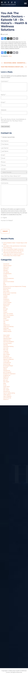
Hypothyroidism (7, 338)
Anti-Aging (6, 272)
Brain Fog (5, 289)
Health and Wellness (8, 326)
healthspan (6, 328)
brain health (6, 291)
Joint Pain (5, 348)
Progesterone (6, 375)
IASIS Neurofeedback (8, 341)
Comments (4, 183)
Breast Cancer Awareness (9, 293)
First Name (5, 141)
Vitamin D (5, 399)
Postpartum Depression (9, 373)
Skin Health (6, 381)
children (5, 297)
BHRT (4, 284)
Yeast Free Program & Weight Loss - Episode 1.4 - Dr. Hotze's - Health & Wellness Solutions (14, 66)
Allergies (5, 270)
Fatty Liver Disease (8, 313)
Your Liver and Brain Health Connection (13, 249)
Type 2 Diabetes (7, 396)
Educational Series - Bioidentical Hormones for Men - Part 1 (14, 63)
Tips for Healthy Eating (9, 393)
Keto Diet (5, 349)
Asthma (5, 280)
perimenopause (7, 372)
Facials (5, 310)
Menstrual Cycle (7, 357)
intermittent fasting (8, 346)
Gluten (5, 318)
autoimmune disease (8, 281)
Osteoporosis (6, 370)
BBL (4, 283)
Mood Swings (6, 364)
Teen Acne (5, 388)
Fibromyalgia (6, 317)
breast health (6, 294)
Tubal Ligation (7, 394)
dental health (6, 304)
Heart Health (6, 335)
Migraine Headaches (8, 359)
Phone (3, 162)
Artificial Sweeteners (8, 278)
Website (3, 110)
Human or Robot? (7, 220)
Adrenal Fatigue (7, 265)
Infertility (5, 344)
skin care (5, 380)
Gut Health (6, 320)
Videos (10, 56)
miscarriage (6, 361)
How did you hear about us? (11, 176)
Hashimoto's (6, 325)
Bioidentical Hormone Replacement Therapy (14, 286)
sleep (4, 383)
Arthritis (5, 276)
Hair (4, 321)
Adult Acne (6, 267)
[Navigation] (25, 3)
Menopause (6, 356)
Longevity (5, 351)
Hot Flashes (6, 336)
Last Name (5, 148)
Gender (3, 169)
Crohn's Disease (7, 302)
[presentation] (12, 225)
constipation (6, 301)
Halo (4, 323)
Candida (5, 296)
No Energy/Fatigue (8, 365)
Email (3, 102)
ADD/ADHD (6, 264)
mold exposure (7, 362)
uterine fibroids (7, 397)
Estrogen (5, 309)
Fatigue (5, 312)
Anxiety (5, 275)
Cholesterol (6, 299)
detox (4, 307)
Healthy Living (7, 329)
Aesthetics (6, 268)
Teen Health (6, 389)
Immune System (7, 343)
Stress (4, 385)
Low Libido (6, 353)
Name (3, 94)
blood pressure (7, 288)
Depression (6, 305)
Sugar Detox (6, 386)
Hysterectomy (7, 340)
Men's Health (6, 354)
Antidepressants (7, 273)
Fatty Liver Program (8, 315)
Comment (4, 81)
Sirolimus (5, 378)
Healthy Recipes (7, 331)
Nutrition (5, 367)
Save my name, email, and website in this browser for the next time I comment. (13, 120)
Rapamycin (6, 377)
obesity (5, 369)
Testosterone (6, 391)
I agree (4, 217)
